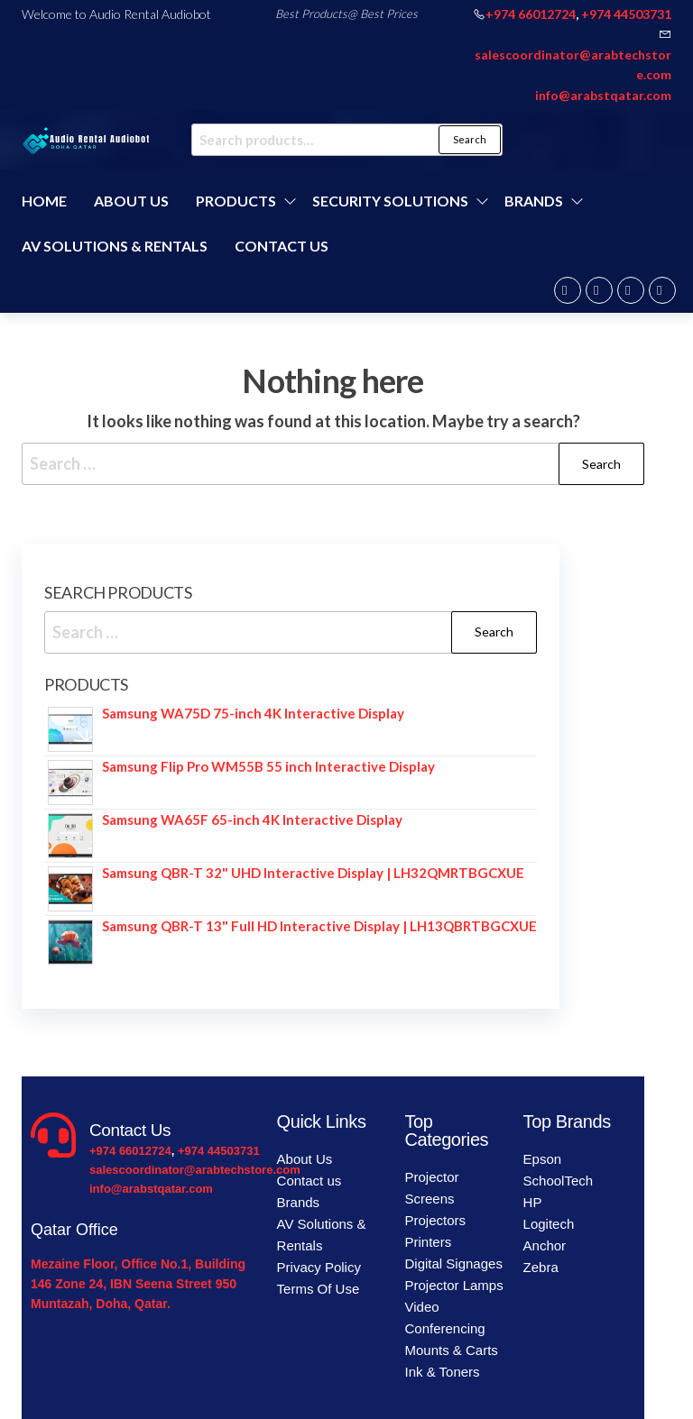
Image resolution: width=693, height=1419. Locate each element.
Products (236, 200)
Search (469, 139)
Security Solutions (390, 200)
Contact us (281, 245)
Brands (533, 200)
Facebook (567, 290)
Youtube (662, 290)
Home (44, 200)
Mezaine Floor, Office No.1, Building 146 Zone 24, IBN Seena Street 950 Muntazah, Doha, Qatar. (138, 1284)
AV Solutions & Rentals (115, 245)
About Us (131, 200)
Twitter (599, 290)
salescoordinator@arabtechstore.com (194, 1169)
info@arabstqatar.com (603, 95)
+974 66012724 (530, 14)
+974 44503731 (626, 14)
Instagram (630, 290)
